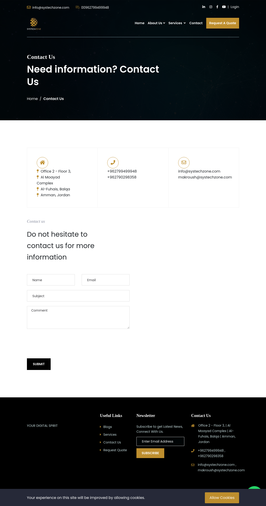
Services (177, 23)
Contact (196, 23)
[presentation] (61, 344)
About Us (155, 23)
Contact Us (112, 442)
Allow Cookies (222, 497)
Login (235, 7)
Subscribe (150, 453)
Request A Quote (222, 23)
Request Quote (115, 450)
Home (139, 23)
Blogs (107, 427)
